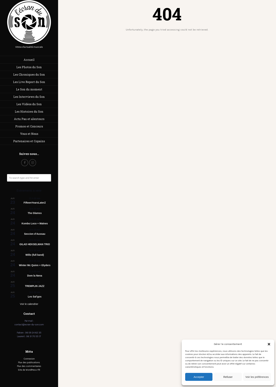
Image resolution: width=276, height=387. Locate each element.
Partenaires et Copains (29, 141)
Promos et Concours (29, 126)
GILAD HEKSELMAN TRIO (34, 244)
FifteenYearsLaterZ (35, 202)
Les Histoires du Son (29, 111)
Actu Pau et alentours (29, 119)
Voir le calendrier (29, 304)
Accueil (29, 60)
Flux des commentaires (29, 366)
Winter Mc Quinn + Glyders (34, 265)
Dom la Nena (34, 275)
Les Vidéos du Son (29, 104)
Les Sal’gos (35, 296)
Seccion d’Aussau (34, 233)
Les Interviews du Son (29, 97)
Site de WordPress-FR (29, 369)
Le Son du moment (29, 89)
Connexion (29, 358)
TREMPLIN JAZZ (34, 286)
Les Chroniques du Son (29, 74)
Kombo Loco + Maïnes (35, 223)
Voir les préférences (257, 376)
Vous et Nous (29, 134)
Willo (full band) (35, 254)
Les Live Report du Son (29, 82)
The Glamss (35, 213)
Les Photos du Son (29, 67)
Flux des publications (29, 362)
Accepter (199, 376)
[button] (269, 344)
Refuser (228, 376)
